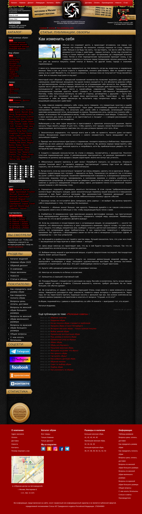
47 (11, 173)
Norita (30, 140)
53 (16, 175)
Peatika (12, 143)
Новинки (22, 3)
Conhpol (29, 119)
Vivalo (31, 154)
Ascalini (29, 110)
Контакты (50, 3)
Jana (31, 126)
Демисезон (14, 89)
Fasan (17, 121)
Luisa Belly (27, 136)
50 (27, 173)
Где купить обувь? (59, 356)
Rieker (19, 145)
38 (16, 168)
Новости (118, 3)
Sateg (26, 147)
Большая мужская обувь (94, 447)
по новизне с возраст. (19, 222)
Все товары (45, 434)
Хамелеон (13, 208)
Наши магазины (18, 272)
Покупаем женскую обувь (62, 348)
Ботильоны (14, 62)
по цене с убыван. (17, 220)
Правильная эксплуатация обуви (65, 334)
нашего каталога (15, 247)
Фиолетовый (23, 206)
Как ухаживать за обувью (62, 370)
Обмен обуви (56, 342)
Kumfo (29, 133)
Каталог (14, 3)
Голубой (31, 192)
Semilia (12, 150)
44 (22, 171)
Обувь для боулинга (59, 345)
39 (22, 168)
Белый (26, 189)
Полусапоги (14, 60)
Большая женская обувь (93, 434)
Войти (58, 3)
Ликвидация (40, 3)
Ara (23, 110)
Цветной (13, 206)
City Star (20, 119)
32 (11, 166)
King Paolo (22, 131)
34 (22, 166)
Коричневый (24, 197)
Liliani (18, 136)
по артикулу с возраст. (19, 226)
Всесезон (13, 93)
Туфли (12, 72)
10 (11, 179)
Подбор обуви (57, 367)
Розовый (25, 201)
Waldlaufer (25, 157)
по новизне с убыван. (19, 224)
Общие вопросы (18, 334)
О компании (16, 269)
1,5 (27, 175)
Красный (13, 199)
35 (27, 166)
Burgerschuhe (22, 114)
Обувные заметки (58, 318)
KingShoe (13, 133)
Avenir (18, 112)
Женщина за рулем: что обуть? (64, 351)
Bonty (11, 114)
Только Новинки (47, 437)
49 (22, 173)
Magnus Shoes (25, 138)
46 (32, 171)
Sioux (27, 150)
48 (16, 173)
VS (10, 157)
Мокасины (14, 70)
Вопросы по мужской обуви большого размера (20, 328)
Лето (11, 91)
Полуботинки (15, 66)
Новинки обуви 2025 (20, 262)
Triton (24, 154)
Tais (19, 152)
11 (22, 179)
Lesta (11, 136)
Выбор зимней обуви (60, 331)
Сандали (13, 74)
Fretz (11, 124)
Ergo (11, 121)
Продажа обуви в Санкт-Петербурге (67, 326)
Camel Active (20, 117)
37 (11, 168)
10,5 (17, 179)
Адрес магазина (17, 434)
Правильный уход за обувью (63, 340)
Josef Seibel (21, 128)
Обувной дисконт (19, 265)
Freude (18, 124)
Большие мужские (17, 48)
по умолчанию (15, 216)
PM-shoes (21, 143)
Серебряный (15, 204)
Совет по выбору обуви (61, 364)
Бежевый (18, 189)
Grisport (19, 126)
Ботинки (13, 64)
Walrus (12, 159)
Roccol (26, 145)
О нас (126, 3)
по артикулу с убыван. (19, 228)
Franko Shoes (28, 121)
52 (11, 175)
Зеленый (13, 197)
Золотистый (23, 194)
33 (16, 166)
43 (16, 171)
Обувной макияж (58, 362)
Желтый (13, 194)
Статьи (52, 28)
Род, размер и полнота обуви (63, 337)
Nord (24, 140)
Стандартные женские (19, 47)
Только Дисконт (47, 441)
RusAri (20, 147)
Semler (20, 150)
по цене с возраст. (17, 218)
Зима (11, 87)
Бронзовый (21, 192)
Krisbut (22, 133)
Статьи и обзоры (18, 279)
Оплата (97, 3)
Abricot (17, 110)
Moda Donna (14, 140)
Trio (19, 154)
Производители (107, 3)
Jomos (12, 128)
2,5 (11, 177)
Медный (22, 199)
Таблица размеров (126, 434)
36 (32, 166)
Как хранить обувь (59, 353)
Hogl (26, 126)
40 (27, 168)
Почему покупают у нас (20, 451)
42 (11, 171)
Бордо (12, 192)
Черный (23, 208)
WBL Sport (21, 159)
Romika (12, 147)
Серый (25, 204)
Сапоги (12, 58)
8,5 (22, 177)
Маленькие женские (18, 44)
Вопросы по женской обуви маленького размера (20, 319)
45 (27, 171)
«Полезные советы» (77, 314)
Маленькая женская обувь (94, 441)
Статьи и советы (125, 495)
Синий (32, 204)
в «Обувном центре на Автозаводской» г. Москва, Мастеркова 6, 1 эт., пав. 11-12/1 (27, 489)
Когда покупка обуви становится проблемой (70, 323)
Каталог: (15, 32)
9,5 (32, 177)
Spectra (12, 152)
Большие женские (17, 43)
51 (32, 173)
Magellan (13, 138)
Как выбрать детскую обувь (63, 359)
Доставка (88, 3)
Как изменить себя (65, 28)
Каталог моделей (19, 259)
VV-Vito (16, 157)
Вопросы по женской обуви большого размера (20, 310)
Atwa (11, 112)
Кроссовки (14, 68)
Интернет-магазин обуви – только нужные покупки (73, 329)
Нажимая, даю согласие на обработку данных (17, 26)
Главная (43, 28)
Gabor (25, 124)
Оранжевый (14, 201)
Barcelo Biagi (28, 112)
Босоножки (14, 76)
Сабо (11, 78)
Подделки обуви (58, 320)
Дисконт (31, 3)
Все (11, 40)
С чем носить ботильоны (128, 491)
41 (32, 168)
